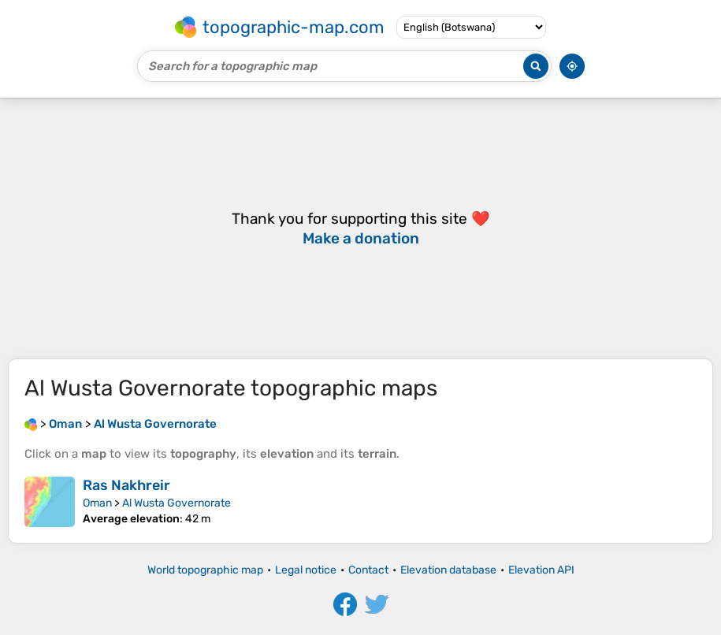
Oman (97, 503)
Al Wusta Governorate (176, 503)
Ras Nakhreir (126, 485)
